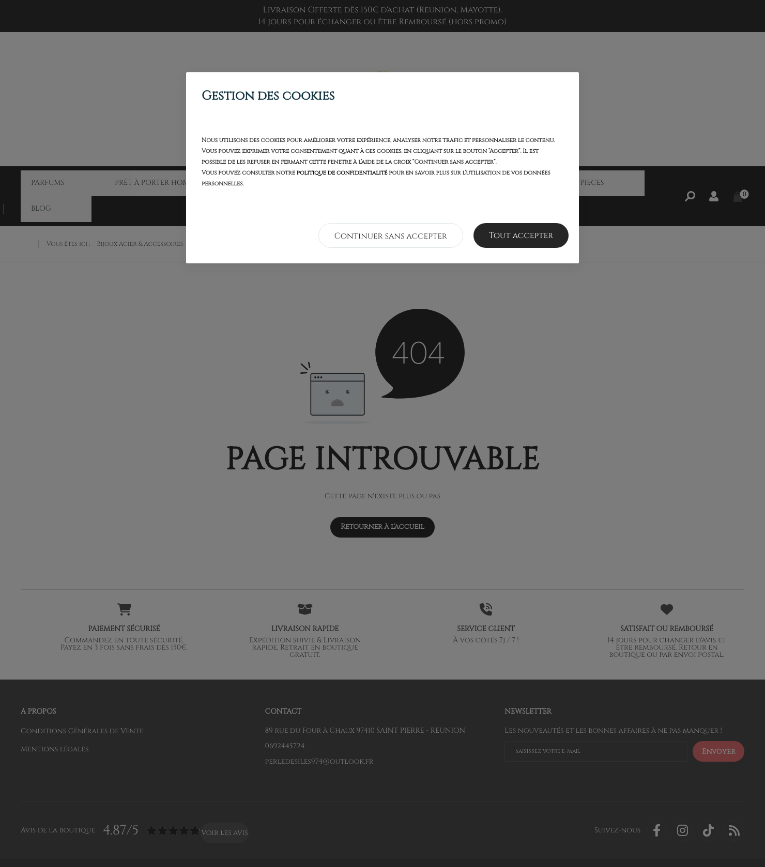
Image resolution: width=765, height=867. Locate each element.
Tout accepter (521, 235)
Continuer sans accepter (390, 236)
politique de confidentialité (342, 173)
